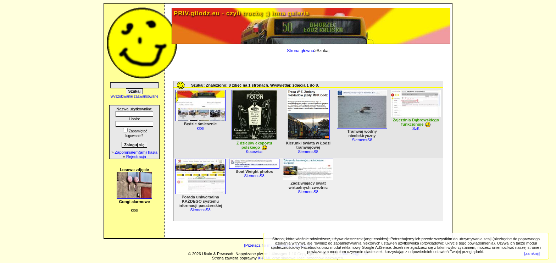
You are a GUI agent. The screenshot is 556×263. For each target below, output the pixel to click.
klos (200, 128)
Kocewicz (254, 151)
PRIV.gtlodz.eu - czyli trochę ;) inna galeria (241, 13)
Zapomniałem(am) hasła (136, 152)
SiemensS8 (308, 151)
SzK (416, 128)
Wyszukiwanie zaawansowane (135, 96)
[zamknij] (532, 253)
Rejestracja (136, 156)
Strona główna (300, 50)
